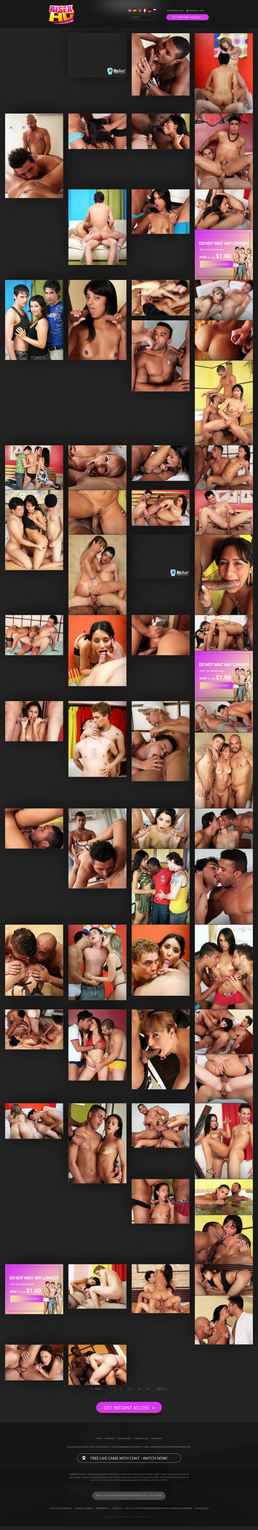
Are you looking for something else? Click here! (129, 1499)
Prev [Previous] (98, 1389)
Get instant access (186, 17)
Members (110, 1441)
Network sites (177, 10)
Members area (196, 10)
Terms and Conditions (61, 1511)
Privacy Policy (202, 1511)
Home (99, 1441)
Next (161, 1389)
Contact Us (116, 1511)
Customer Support (83, 1511)
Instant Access (141, 1441)
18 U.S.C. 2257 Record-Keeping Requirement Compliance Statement (158, 1511)
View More (156, 1441)
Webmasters (102, 1511)
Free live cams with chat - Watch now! (129, 1461)
